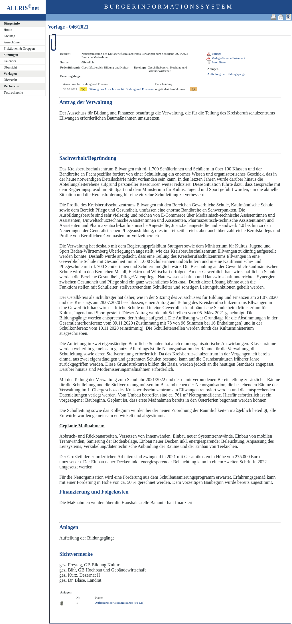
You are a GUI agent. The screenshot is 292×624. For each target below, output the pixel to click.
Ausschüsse (12, 42)
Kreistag (9, 36)
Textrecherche (13, 92)
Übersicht (10, 67)
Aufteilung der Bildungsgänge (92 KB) (119, 602)
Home (8, 30)
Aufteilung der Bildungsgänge (226, 74)
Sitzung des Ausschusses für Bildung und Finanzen (121, 89)
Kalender (10, 61)
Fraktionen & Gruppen (19, 49)
